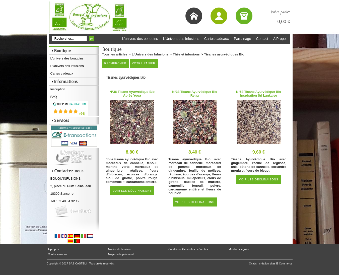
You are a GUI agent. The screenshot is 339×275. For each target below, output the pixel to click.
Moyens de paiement (121, 254)
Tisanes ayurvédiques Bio (224, 54)
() (82, 113)
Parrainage (242, 39)
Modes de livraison (119, 249)
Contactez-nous (57, 254)
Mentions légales (239, 249)
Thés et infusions (186, 54)
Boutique (62, 50)
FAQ (53, 97)
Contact (262, 39)
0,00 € (283, 21)
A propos (53, 249)
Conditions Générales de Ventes (188, 249)
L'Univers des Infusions (181, 39)
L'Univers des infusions (67, 66)
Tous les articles (114, 54)
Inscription (57, 89)
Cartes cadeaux (216, 39)
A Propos (280, 39)
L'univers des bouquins (140, 39)
